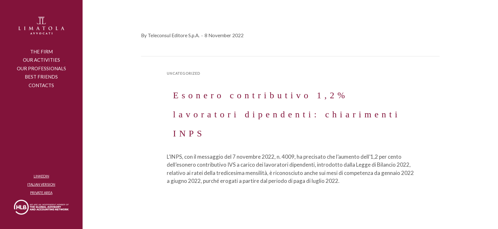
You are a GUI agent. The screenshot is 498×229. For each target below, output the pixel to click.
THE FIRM (41, 51)
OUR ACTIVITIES (41, 60)
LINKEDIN (41, 176)
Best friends (41, 77)
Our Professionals (41, 68)
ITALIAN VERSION (41, 184)
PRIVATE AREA (41, 193)
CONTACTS (41, 85)
